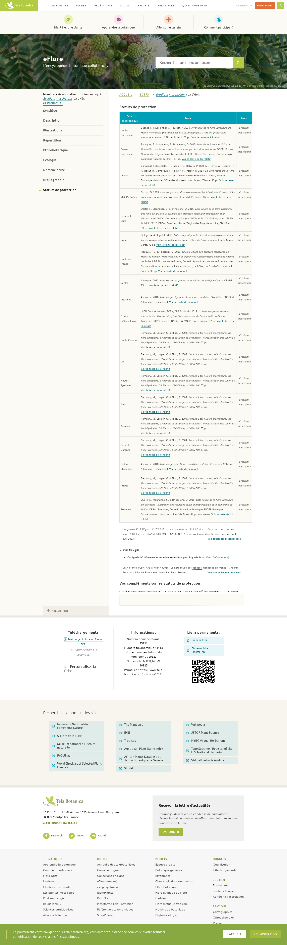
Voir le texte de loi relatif (205, 137)
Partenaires (220, 885)
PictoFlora (104, 898)
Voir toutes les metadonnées (224, 538)
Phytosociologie (53, 898)
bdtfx (144, 94)
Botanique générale (168, 870)
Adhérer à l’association (228, 896)
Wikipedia (195, 725)
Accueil (125, 94)
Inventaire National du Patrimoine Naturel (70, 726)
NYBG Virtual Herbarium (205, 741)
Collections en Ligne (110, 876)
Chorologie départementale (174, 881)
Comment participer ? (218, 27)
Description (52, 120)
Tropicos (127, 741)
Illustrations (52, 130)
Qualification (221, 864)
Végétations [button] (103, 5)
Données (219, 859)
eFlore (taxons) (107, 881)
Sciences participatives (58, 909)
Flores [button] (81, 5)
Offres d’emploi (223, 917)
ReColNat (61, 756)
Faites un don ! (265, 5)
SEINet (126, 768)
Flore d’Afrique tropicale (171, 904)
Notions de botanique (170, 909)
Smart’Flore (105, 915)
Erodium (49, 99)
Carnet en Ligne (108, 870)
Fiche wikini (197, 640)
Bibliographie (53, 180)
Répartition (52, 140)
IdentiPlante (105, 892)
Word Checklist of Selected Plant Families (77, 765)
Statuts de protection (59, 190)
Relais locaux (52, 904)
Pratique (220, 906)
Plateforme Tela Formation (115, 904)
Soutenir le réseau (225, 891)
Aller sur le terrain (168, 27)
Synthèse (50, 111)
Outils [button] (125, 5)
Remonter (57, 610)
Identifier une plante (68, 27)
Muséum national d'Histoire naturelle (73, 746)
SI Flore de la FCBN (67, 736)
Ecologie (50, 160)
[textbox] (194, 62)
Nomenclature (54, 170)
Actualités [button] (60, 5)
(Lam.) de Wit (225, 85)
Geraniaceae (53, 103)
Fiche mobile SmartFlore (197, 650)
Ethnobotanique (55, 150)
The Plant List (131, 725)
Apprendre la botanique (118, 27)
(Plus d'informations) (217, 557)
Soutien (219, 880)
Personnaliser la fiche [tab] (80, 668)
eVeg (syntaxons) (108, 887)
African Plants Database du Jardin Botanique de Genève (141, 758)
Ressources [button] (166, 5)
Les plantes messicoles (58, 892)
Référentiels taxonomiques (115, 909)
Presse (217, 923)
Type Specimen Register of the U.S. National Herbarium (209, 750)
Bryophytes (162, 876)
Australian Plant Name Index (141, 749)
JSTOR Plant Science (202, 733)
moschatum (64, 99)
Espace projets (165, 864)
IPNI (124, 733)
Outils (102, 859)
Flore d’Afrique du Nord (171, 892)
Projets (161, 859)
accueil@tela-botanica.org (60, 822)
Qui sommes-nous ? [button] (196, 5)
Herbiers (48, 881)
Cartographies (222, 912)
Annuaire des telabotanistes (116, 864)
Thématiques (53, 859)
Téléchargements (224, 870)
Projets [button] (143, 5)
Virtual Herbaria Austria (205, 760)
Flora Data (50, 876)
